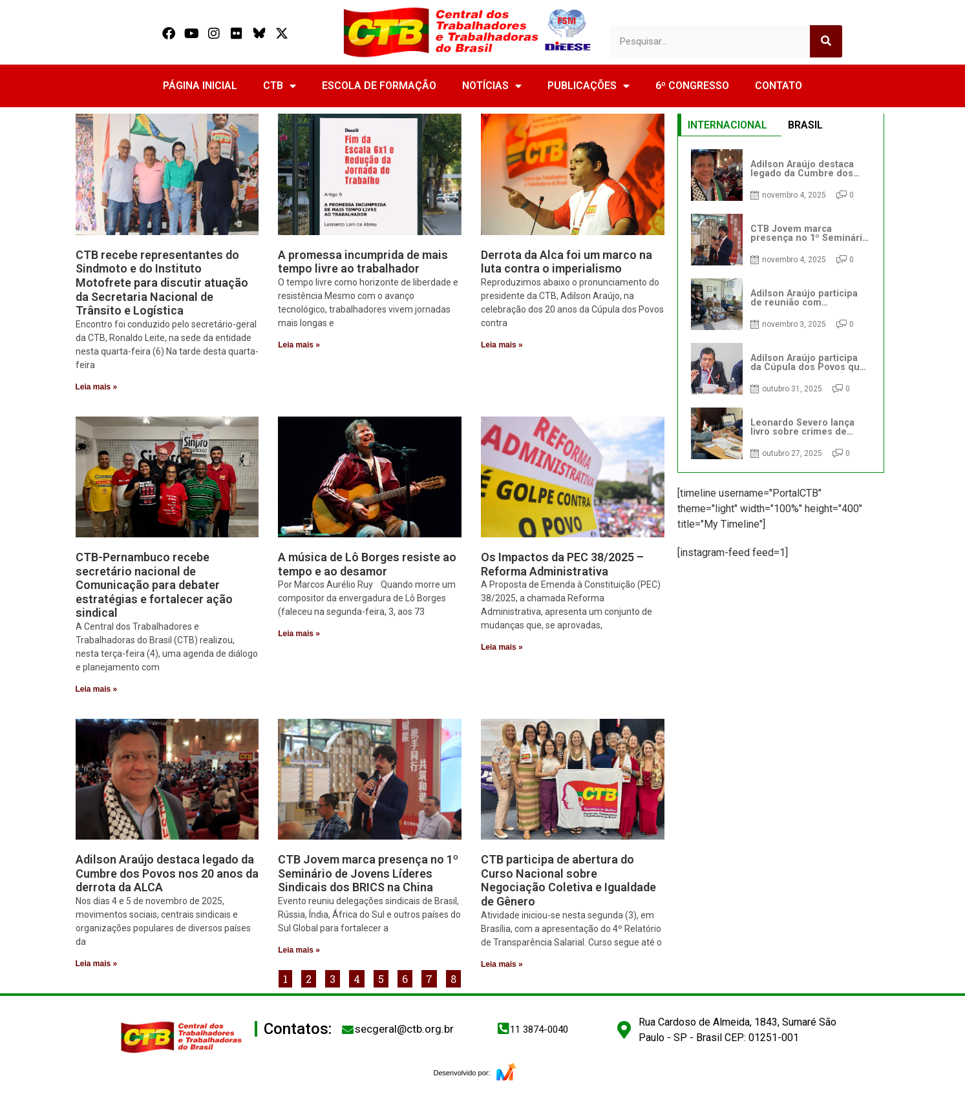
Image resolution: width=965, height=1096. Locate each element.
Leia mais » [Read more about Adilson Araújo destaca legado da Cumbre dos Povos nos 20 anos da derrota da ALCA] (97, 963)
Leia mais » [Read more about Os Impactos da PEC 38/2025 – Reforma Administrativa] (502, 647)
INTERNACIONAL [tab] (727, 125)
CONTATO (778, 85)
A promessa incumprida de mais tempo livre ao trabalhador (363, 262)
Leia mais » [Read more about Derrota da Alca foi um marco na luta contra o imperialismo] (502, 344)
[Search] (826, 41)
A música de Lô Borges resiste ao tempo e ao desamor (367, 564)
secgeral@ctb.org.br (404, 1028)
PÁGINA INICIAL (200, 85)
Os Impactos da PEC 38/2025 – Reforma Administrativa (562, 564)
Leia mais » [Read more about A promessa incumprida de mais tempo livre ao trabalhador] (299, 344)
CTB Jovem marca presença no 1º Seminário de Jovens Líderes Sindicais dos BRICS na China (368, 873)
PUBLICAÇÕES (588, 86)
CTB (279, 86)
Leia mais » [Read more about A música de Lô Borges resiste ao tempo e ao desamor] (299, 633)
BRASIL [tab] (805, 125)
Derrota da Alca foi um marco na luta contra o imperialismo (566, 262)
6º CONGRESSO (692, 85)
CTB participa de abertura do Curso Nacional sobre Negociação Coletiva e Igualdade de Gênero (568, 880)
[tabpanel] (781, 304)
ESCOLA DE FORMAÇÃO (379, 85)
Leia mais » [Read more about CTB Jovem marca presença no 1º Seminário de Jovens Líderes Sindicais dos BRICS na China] (299, 950)
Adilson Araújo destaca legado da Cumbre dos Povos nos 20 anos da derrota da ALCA (167, 873)
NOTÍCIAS (492, 86)
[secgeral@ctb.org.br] (348, 1029)
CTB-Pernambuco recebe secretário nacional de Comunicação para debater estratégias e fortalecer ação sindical (154, 584)
